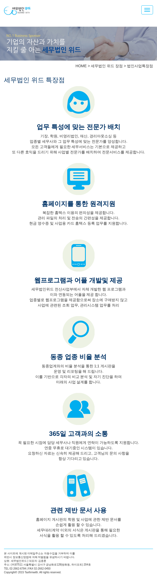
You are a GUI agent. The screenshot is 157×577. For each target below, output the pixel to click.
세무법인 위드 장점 (107, 66)
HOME (81, 66)
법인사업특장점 (140, 66)
